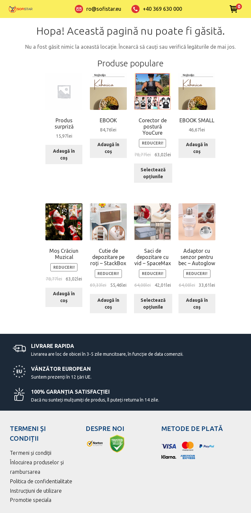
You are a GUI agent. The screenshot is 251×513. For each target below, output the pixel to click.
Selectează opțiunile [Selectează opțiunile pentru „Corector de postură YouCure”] (153, 173)
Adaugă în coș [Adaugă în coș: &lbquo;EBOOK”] (108, 148)
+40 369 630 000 (156, 9)
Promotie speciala (30, 500)
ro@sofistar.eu (98, 9)
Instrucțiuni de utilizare (36, 491)
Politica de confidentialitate (41, 481)
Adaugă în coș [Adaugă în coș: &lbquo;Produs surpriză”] (64, 154)
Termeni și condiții (30, 453)
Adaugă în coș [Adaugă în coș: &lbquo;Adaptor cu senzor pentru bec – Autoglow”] (197, 304)
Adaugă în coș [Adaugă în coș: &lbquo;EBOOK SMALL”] (197, 148)
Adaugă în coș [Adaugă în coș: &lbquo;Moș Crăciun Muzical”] (64, 297)
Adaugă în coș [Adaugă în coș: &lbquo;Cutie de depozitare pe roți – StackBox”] (108, 304)
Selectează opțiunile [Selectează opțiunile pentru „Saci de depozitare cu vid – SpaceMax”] (153, 304)
